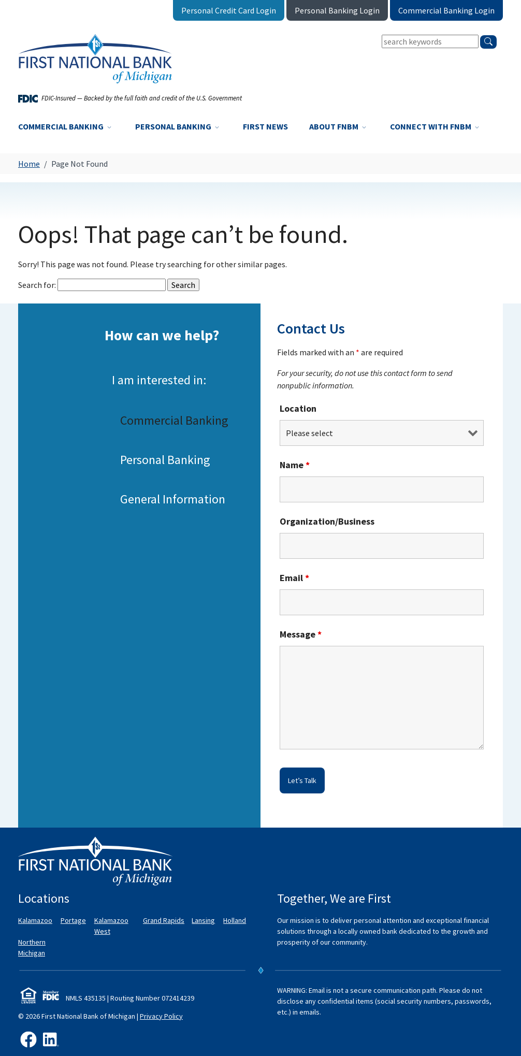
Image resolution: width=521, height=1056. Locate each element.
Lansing (203, 920)
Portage (73, 920)
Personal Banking (178, 126)
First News (265, 126)
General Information (172, 498)
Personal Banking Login (337, 10)
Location (298, 408)
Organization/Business (327, 521)
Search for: (37, 285)
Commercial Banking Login (446, 10)
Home (29, 163)
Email (294, 578)
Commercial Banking (65, 126)
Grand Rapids (163, 920)
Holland (234, 920)
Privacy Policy (161, 1016)
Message (301, 634)
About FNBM (338, 126)
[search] (488, 42)
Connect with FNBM (435, 126)
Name (295, 465)
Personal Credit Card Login (228, 10)
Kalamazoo (35, 920)
